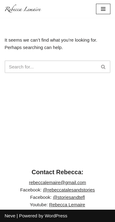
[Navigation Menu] (103, 9)
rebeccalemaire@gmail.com (57, 182)
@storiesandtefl (69, 197)
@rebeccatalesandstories (69, 189)
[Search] (51, 66)
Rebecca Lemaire (67, 204)
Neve (10, 215)
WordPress (56, 215)
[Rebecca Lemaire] (23, 9)
